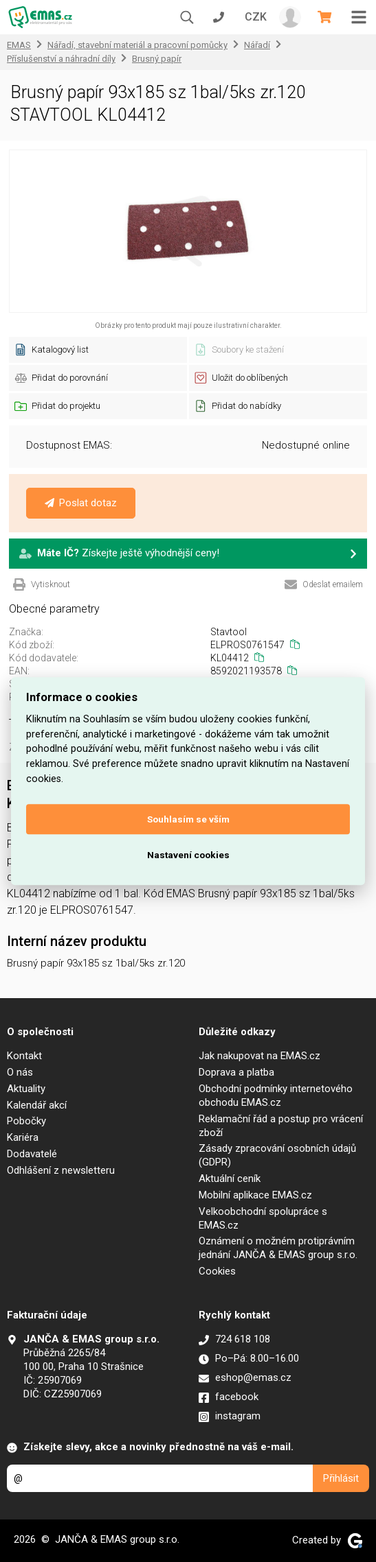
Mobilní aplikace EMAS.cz (255, 1195)
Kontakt (24, 1056)
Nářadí (257, 45)
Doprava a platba (236, 1072)
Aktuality (26, 1088)
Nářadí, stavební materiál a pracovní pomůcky (137, 45)
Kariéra (22, 1137)
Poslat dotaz (81, 503)
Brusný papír (156, 59)
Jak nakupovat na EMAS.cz (259, 1056)
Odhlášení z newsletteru (61, 1170)
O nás (20, 1072)
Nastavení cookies (188, 854)
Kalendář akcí (37, 1105)
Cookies (217, 1271)
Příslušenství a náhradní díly (61, 59)
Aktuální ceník (230, 1178)
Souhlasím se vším (188, 819)
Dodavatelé (32, 1154)
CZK (256, 16)
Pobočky (26, 1121)
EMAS (19, 45)
